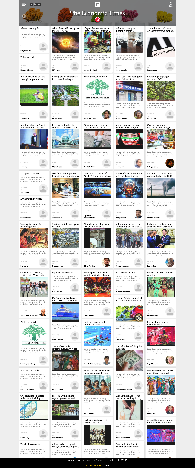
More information (93, 465)
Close (106, 465)
